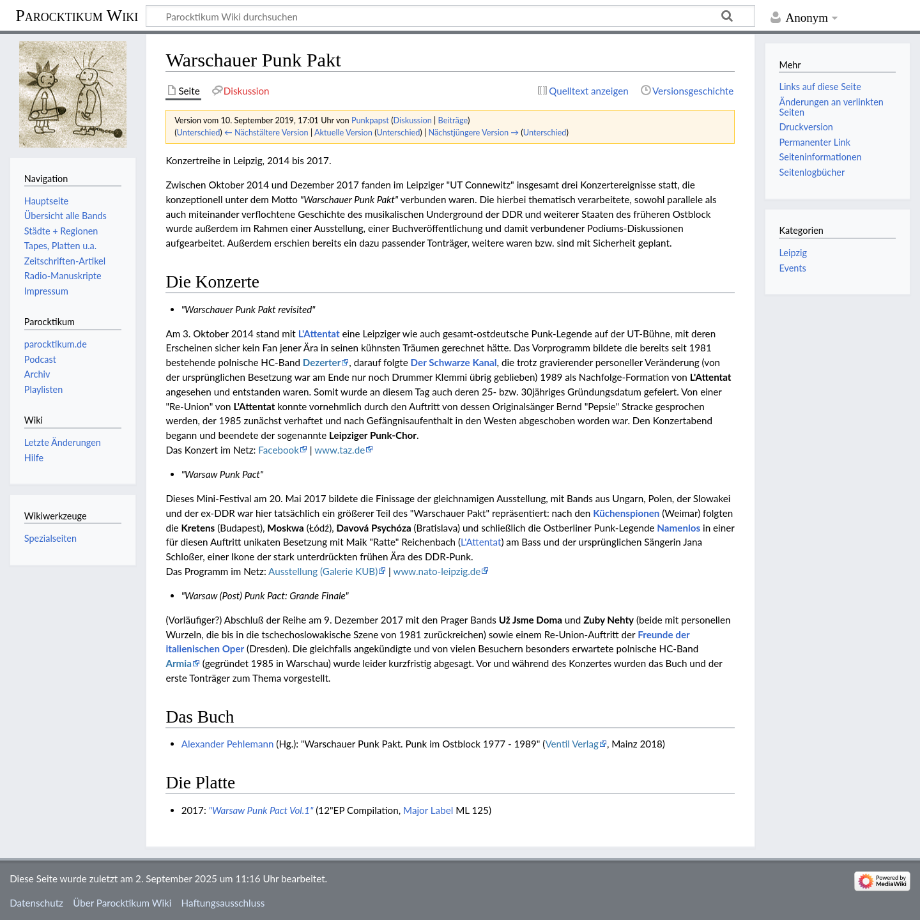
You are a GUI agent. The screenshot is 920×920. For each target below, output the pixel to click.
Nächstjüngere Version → (473, 132)
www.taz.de (339, 450)
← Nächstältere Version (266, 132)
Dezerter (322, 362)
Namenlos (678, 527)
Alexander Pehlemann (227, 743)
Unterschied (198, 132)
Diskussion (413, 120)
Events (792, 268)
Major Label (428, 810)
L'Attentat (319, 333)
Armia (178, 663)
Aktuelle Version (343, 132)
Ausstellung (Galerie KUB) (323, 571)
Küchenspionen (626, 513)
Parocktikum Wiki (76, 14)
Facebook (278, 450)
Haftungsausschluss (223, 902)
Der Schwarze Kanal (454, 362)
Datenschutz (36, 902)
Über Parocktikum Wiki (122, 902)
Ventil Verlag (572, 743)
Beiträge (453, 120)
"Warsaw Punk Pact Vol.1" (261, 810)
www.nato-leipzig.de (437, 571)
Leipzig (792, 252)
